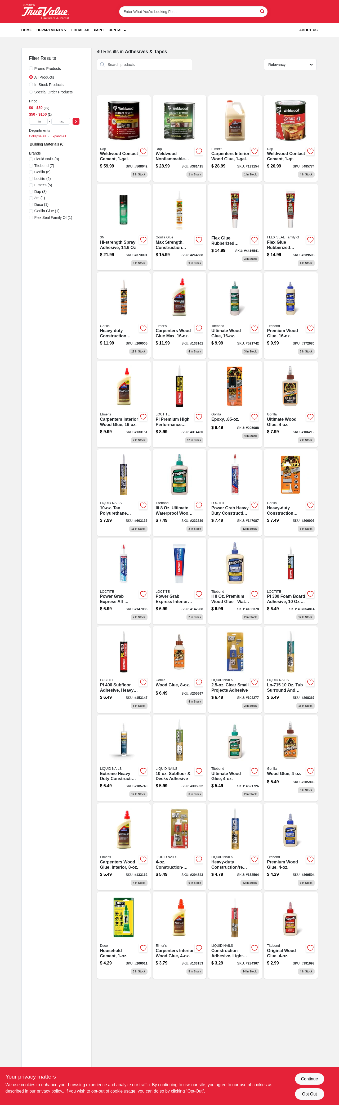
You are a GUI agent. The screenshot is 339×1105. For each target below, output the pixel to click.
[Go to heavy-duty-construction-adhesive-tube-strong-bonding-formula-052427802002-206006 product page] (291, 492)
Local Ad (81, 30)
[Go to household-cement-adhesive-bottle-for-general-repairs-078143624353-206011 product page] (124, 935)
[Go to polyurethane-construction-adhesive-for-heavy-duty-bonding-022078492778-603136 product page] (124, 492)
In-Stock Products (49, 84)
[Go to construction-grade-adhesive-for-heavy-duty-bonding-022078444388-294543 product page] (179, 846)
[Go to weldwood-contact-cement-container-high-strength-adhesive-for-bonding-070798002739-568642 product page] (124, 138)
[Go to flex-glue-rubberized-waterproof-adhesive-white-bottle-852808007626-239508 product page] (291, 227)
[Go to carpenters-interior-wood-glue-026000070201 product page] (124, 404)
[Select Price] (76, 121)
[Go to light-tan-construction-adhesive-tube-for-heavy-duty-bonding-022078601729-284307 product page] (235, 935)
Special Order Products (53, 92)
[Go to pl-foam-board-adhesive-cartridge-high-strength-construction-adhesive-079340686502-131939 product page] (291, 581)
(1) (39, 198)
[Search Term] (193, 11)
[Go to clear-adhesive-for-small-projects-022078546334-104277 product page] (235, 669)
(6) (42, 172)
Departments (50, 30)
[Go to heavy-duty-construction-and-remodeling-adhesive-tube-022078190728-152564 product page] (235, 846)
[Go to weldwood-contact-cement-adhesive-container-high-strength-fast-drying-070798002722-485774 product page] (291, 138)
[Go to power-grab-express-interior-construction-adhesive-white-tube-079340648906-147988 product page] (179, 581)
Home (26, 30)
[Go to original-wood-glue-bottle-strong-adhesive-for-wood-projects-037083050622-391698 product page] (291, 935)
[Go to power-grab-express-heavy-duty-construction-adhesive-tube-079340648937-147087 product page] (235, 492)
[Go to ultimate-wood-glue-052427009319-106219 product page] (291, 404)
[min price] (38, 121)
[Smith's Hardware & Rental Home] (45, 11)
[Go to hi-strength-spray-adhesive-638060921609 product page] (124, 227)
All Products (44, 77)
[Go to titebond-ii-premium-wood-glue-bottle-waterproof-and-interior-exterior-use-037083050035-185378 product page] (235, 581)
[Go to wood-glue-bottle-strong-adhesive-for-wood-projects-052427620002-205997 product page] (179, 669)
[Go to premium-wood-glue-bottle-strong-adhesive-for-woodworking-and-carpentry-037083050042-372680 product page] (291, 315)
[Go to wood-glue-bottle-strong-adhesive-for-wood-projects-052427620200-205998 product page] (291, 758)
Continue (309, 1079)
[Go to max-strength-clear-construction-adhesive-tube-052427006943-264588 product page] (179, 227)
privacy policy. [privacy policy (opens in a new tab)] (50, 1091)
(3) (40, 191)
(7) (44, 166)
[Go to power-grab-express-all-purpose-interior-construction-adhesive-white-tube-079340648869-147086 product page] (124, 581)
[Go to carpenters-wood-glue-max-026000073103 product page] (179, 315)
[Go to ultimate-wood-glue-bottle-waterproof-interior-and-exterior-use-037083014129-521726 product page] (235, 758)
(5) (43, 185)
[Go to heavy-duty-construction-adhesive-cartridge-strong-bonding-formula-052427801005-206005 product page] (124, 315)
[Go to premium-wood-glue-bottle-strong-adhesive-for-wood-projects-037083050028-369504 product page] (291, 846)
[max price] (60, 121)
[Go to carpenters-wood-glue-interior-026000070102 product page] (124, 846)
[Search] (262, 11)
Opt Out (309, 1094)
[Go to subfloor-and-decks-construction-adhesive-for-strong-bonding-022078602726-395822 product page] (179, 758)
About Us (308, 30)
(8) (46, 159)
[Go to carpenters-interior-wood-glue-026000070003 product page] (179, 935)
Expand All (58, 136)
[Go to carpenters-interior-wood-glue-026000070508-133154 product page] (235, 138)
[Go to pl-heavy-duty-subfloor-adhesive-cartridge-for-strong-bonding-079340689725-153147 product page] (124, 669)
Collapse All (37, 136)
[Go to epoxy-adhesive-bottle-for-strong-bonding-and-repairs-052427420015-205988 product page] (235, 404)
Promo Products (47, 68)
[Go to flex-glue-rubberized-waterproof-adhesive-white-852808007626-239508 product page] (235, 227)
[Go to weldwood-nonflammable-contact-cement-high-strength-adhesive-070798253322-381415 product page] (179, 138)
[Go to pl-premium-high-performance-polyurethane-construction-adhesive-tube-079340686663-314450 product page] (179, 404)
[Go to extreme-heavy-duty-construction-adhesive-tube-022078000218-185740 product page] (124, 758)
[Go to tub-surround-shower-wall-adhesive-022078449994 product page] (291, 669)
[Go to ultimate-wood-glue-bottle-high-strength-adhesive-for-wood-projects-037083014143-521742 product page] (235, 315)
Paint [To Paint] (99, 30)
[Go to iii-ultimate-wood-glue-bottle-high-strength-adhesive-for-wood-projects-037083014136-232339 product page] (179, 492)
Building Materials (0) (47, 144)
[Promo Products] (31, 68)
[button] (117, 30)
